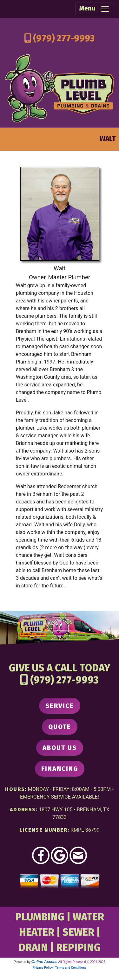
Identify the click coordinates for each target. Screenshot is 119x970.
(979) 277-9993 (64, 38)
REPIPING (78, 947)
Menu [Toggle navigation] (94, 9)
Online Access (44, 962)
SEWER (78, 932)
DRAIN (33, 947)
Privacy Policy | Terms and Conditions (59, 967)
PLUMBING (39, 917)
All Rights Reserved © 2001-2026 (81, 962)
